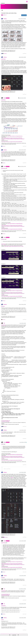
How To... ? (5, 13)
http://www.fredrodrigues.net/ (5, 419)
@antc (2, 618)
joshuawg (4, 17)
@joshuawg (3, 98)
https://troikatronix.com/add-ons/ (9, 137)
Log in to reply (24, 14)
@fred (12, 476)
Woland (4, 165)
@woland (3, 150)
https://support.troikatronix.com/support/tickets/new (15, 222)
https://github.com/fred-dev (5, 420)
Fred (4, 587)
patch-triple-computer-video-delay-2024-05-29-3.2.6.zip (13, 245)
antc (4, 602)
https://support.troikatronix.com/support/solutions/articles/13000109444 (11, 140)
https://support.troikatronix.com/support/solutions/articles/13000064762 (11, 136)
